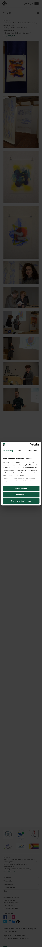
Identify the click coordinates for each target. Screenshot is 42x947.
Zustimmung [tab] (8, 451)
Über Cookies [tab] (33, 451)
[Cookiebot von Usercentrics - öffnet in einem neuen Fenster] (29, 444)
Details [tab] (20, 451)
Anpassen (21, 495)
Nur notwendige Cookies (21, 501)
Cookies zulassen (21, 488)
